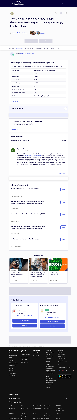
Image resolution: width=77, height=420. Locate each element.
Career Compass (25, 354)
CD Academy (12, 375)
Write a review (25, 357)
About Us (35, 353)
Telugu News (12, 373)
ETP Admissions (13, 363)
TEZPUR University (14, 418)
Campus (46, 48)
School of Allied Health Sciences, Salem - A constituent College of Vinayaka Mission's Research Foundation (27, 202)
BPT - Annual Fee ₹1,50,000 (24, 316)
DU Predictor (24, 362)
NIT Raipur (47, 408)
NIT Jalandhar (24, 408)
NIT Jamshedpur (37, 408)
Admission (38, 48)
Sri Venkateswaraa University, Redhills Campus (25, 239)
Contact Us (36, 355)
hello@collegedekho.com (64, 367)
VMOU (58, 418)
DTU (22, 405)
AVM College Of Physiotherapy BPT (21, 124)
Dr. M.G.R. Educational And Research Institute (25, 189)
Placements (19, 48)
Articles (11, 370)
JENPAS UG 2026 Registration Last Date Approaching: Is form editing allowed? (38, 274)
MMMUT (58, 405)
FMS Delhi (47, 405)
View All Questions (60, 173)
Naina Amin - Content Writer (27, 53)
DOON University (37, 405)
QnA (64, 48)
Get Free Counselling (24, 320)
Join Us (35, 358)
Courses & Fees (29, 48)
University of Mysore (38, 418)
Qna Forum (24, 359)
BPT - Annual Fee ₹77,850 (52, 317)
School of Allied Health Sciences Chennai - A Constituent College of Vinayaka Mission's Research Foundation (28, 227)
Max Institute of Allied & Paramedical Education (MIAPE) (28, 214)
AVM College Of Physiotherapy (33, 155)
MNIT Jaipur (12, 408)
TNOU (34, 413)
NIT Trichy (11, 413)
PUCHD (23, 413)
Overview (11, 48)
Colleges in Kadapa (16, 346)
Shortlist (24, 325)
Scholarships (12, 365)
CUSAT (11, 405)
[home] (18, 3)
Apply (63, 189)
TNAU (46, 413)
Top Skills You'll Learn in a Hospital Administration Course (17, 274)
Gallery (53, 48)
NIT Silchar (59, 408)
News (58, 48)
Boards (11, 368)
